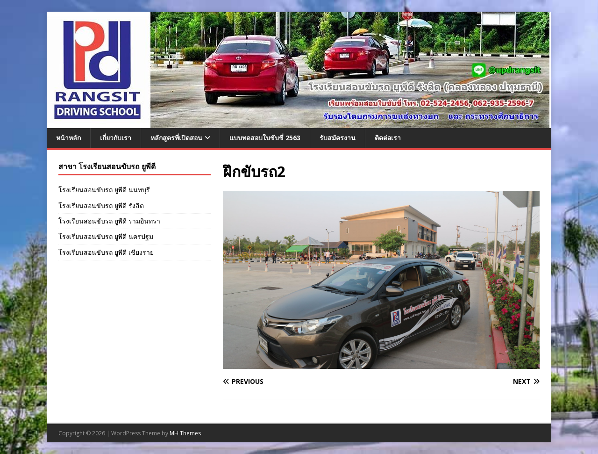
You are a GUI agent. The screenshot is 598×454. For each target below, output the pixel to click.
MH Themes (185, 433)
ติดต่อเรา (388, 137)
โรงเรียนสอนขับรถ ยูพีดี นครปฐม (105, 236)
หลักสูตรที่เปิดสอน (176, 137)
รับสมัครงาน (338, 137)
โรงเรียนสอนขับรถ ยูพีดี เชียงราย (106, 252)
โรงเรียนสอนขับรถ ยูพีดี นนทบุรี (104, 189)
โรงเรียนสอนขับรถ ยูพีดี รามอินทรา (109, 220)
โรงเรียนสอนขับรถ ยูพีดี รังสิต (101, 205)
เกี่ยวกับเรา (115, 137)
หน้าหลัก (68, 137)
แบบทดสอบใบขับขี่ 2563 (264, 137)
